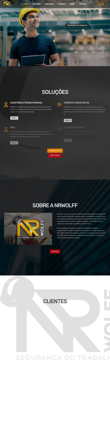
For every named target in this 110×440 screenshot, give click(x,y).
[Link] (6, 4)
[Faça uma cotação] (100, 4)
